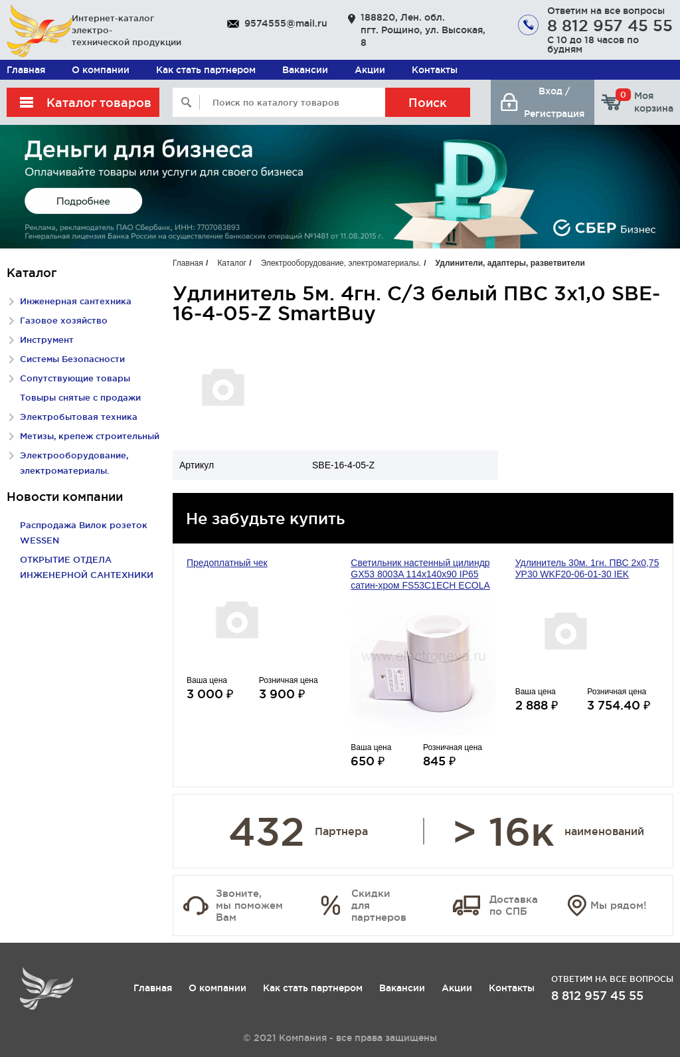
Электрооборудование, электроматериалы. (341, 263)
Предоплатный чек (227, 562)
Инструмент (47, 339)
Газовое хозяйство (64, 320)
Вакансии (305, 69)
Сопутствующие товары (75, 378)
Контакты (435, 69)
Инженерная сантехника (75, 301)
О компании (100, 69)
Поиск (427, 102)
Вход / (554, 91)
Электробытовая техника (78, 416)
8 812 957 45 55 (610, 25)
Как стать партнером (206, 69)
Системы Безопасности (72, 358)
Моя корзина (644, 102)
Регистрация (554, 113)
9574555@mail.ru (285, 23)
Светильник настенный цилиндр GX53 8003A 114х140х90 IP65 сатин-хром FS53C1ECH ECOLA (420, 574)
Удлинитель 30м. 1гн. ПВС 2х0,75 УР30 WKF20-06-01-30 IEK (587, 568)
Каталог (231, 263)
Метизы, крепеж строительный (89, 435)
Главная (26, 69)
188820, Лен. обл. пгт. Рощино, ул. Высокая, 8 (423, 30)
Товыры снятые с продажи (80, 397)
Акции (370, 69)
